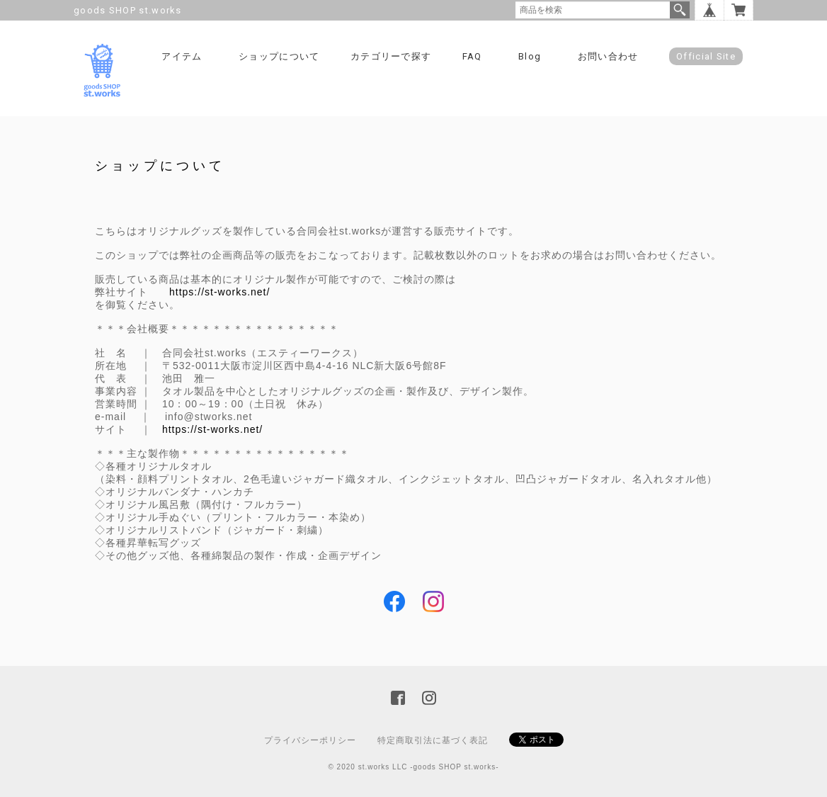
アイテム (181, 56)
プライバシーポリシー (310, 740)
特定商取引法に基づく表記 (432, 740)
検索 (680, 9)
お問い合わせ (608, 56)
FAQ (472, 56)
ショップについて (279, 56)
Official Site (706, 56)
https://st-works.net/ (219, 292)
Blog (529, 56)
